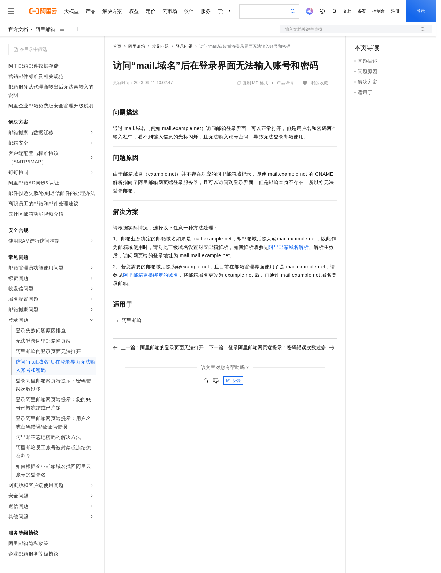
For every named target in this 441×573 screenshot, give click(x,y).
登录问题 (184, 46)
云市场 (169, 11)
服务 (206, 11)
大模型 (71, 11)
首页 (117, 46)
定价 (150, 11)
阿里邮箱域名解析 (288, 247)
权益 (134, 11)
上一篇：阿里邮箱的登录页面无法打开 (158, 347)
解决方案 (112, 11)
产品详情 (285, 82)
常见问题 (160, 46)
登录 (421, 11)
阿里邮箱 (45, 29)
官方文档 (18, 29)
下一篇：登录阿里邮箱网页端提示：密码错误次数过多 (271, 347)
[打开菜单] (11, 11)
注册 (395, 11)
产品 (91, 11)
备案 (362, 11)
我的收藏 (319, 83)
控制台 (378, 11)
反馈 (233, 380)
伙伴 (189, 11)
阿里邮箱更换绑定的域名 (150, 275)
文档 (347, 11)
